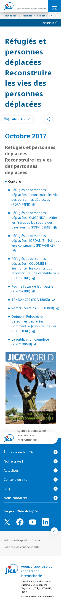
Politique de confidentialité (22, 547)
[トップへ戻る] (54, 531)
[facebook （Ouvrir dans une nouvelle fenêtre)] (19, 522)
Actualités (48, 23)
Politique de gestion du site (22, 540)
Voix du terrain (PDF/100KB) (35, 308)
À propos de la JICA (18, 452)
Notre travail (13, 461)
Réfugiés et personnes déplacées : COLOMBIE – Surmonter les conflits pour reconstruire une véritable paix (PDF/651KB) (35, 268)
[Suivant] (58, 15)
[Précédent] (52, 15)
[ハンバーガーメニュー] (54, 4)
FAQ (7, 489)
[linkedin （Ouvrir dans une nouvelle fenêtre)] (45, 522)
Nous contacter (15, 498)
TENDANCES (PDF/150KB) (33, 299)
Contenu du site (16, 479)
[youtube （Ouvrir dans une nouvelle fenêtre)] (32, 522)
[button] (16, 119)
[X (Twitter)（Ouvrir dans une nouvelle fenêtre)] (7, 522)
